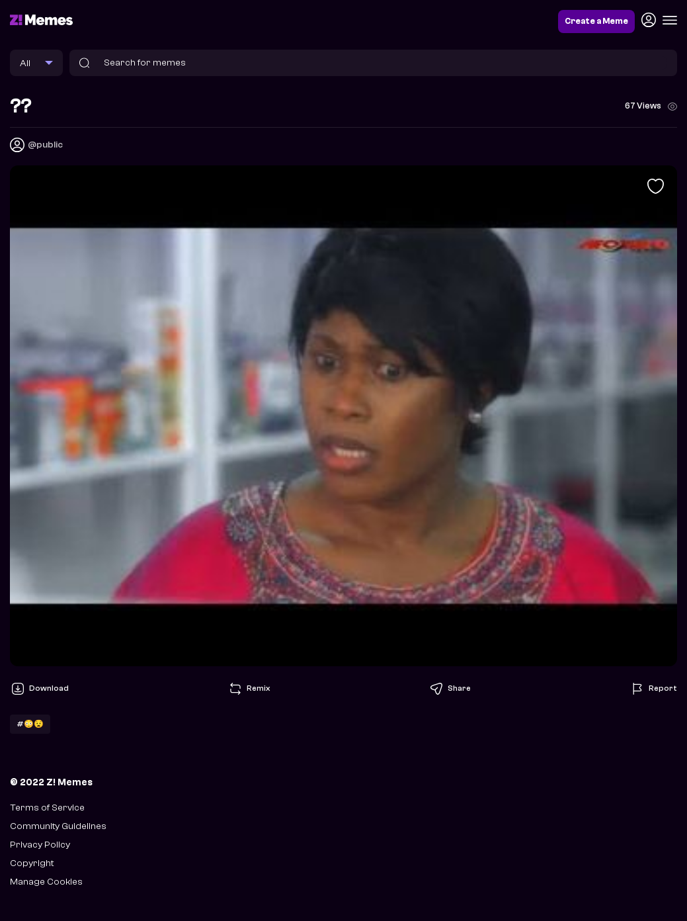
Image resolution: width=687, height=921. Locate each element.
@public (45, 144)
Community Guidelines (58, 826)
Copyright (32, 863)
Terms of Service (47, 807)
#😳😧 (30, 723)
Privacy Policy (40, 844)
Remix (248, 689)
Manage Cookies (46, 881)
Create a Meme (596, 21)
